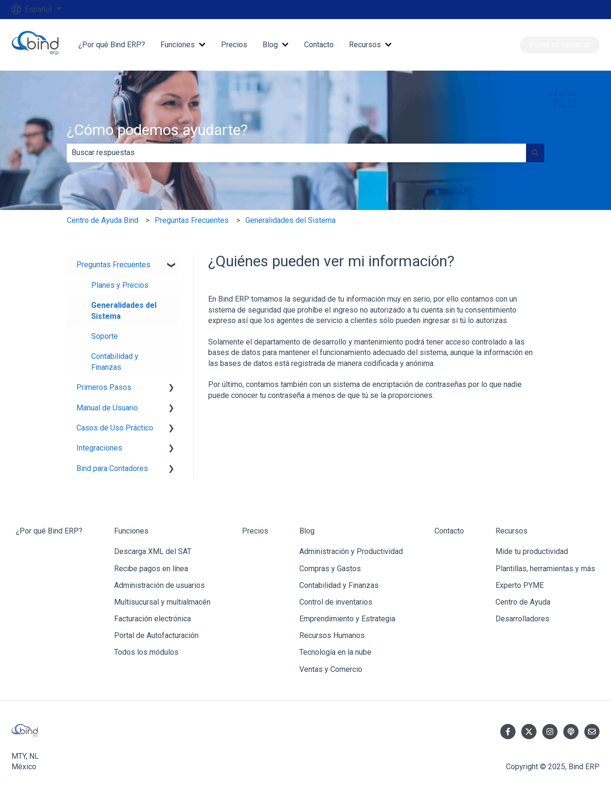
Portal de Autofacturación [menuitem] (156, 635)
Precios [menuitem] (255, 530)
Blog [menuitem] (307, 530)
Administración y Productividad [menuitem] (351, 551)
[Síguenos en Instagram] (550, 731)
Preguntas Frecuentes (192, 220)
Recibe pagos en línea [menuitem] (151, 568)
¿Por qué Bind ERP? (111, 44)
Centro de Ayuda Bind (102, 220)
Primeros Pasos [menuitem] (103, 387)
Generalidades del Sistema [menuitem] (124, 310)
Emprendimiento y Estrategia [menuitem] (347, 618)
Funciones (177, 44)
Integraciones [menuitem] (99, 447)
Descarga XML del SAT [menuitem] (152, 551)
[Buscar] (535, 153)
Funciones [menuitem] (131, 530)
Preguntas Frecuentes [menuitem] (113, 264)
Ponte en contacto (559, 44)
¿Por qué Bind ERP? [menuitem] (49, 530)
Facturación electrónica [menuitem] (152, 618)
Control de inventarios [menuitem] (335, 602)
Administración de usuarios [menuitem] (159, 585)
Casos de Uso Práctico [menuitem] (114, 427)
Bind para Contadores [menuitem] (112, 468)
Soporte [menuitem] (104, 336)
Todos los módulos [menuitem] (146, 652)
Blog (270, 44)
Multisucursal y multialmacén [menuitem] (162, 602)
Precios (234, 44)
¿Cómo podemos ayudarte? (157, 130)
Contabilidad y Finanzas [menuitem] (114, 361)
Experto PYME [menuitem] (519, 585)
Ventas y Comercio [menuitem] (330, 669)
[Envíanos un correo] (592, 731)
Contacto (319, 44)
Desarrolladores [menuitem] (522, 618)
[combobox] (296, 153)
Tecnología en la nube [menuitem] (335, 652)
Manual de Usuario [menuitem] (107, 407)
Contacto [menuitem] (449, 530)
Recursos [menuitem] (511, 530)
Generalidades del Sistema (290, 220)
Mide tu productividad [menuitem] (531, 551)
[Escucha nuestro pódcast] (571, 731)
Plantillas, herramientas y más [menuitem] (545, 568)
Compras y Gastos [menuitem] (330, 568)
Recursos (365, 44)
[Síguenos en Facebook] (508, 731)
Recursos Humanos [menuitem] (332, 635)
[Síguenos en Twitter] (529, 731)
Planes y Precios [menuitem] (119, 285)
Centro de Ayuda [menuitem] (522, 602)
